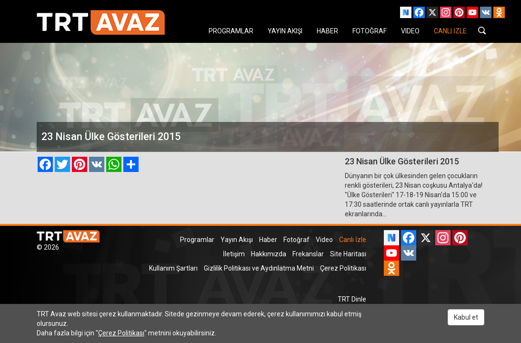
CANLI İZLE (450, 31)
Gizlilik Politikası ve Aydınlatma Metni (259, 268)
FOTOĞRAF (369, 31)
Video (324, 239)
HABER (327, 31)
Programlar (197, 239)
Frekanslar (308, 254)
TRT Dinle (352, 299)
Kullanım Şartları (173, 268)
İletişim (234, 254)
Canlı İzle (352, 239)
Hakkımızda (268, 254)
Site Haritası (348, 254)
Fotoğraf (296, 239)
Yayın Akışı (236, 239)
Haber (268, 239)
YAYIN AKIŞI (285, 31)
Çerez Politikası (343, 268)
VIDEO (410, 31)
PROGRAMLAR (231, 31)
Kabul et (466, 317)
